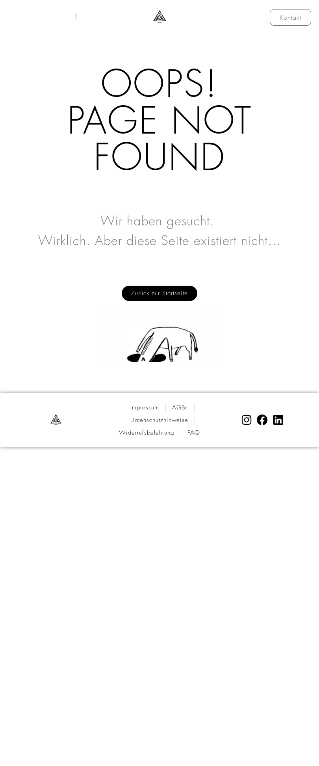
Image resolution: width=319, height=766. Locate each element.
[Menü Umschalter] (75, 17)
